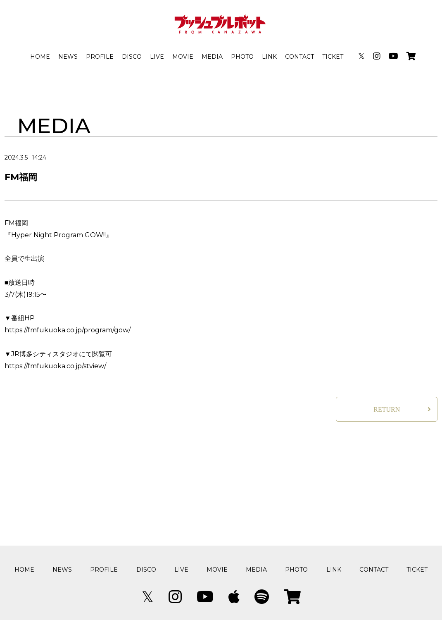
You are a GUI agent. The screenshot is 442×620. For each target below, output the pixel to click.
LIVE (157, 56)
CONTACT (299, 56)
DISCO (132, 56)
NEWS (68, 56)
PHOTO (242, 56)
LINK (269, 56)
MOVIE (182, 56)
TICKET (332, 56)
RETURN (386, 409)
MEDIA (212, 56)
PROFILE (100, 56)
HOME (40, 56)
